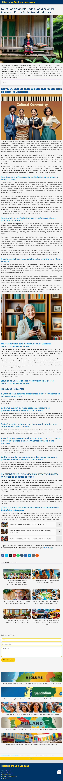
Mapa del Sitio (4, 778)
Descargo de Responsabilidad (9, 776)
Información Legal (5, 771)
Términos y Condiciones (7, 772)
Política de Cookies (6, 774)
